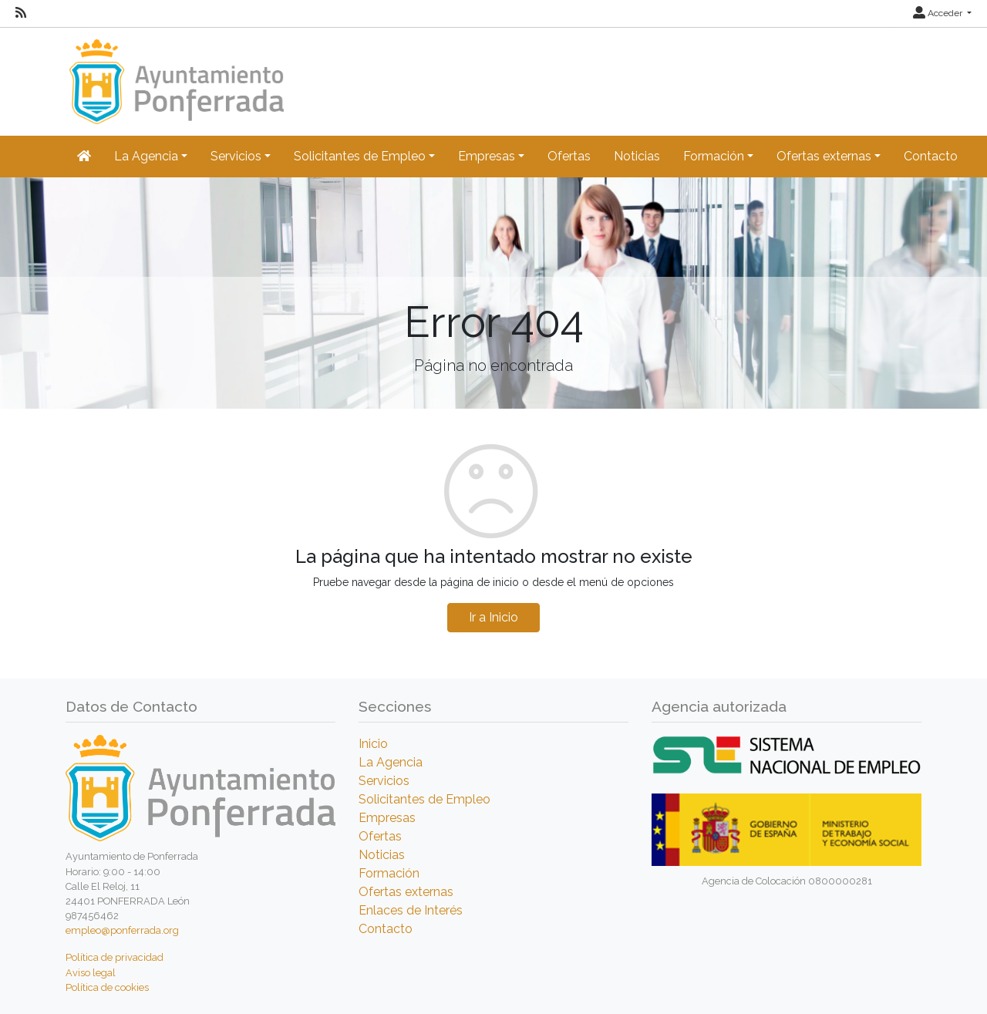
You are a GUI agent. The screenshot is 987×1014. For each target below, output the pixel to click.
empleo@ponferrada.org (122, 930)
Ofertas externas (406, 891)
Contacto (931, 156)
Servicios (384, 780)
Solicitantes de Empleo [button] (360, 156)
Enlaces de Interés (411, 910)
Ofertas (569, 156)
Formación (389, 873)
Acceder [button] (939, 13)
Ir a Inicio (493, 617)
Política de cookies (107, 987)
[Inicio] (175, 74)
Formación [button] (713, 156)
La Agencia (391, 762)
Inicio (373, 743)
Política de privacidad (114, 957)
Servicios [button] (236, 156)
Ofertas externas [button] (823, 156)
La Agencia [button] (146, 156)
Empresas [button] (486, 156)
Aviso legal (91, 973)
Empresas (387, 817)
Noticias (637, 156)
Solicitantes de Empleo (424, 799)
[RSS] (20, 13)
